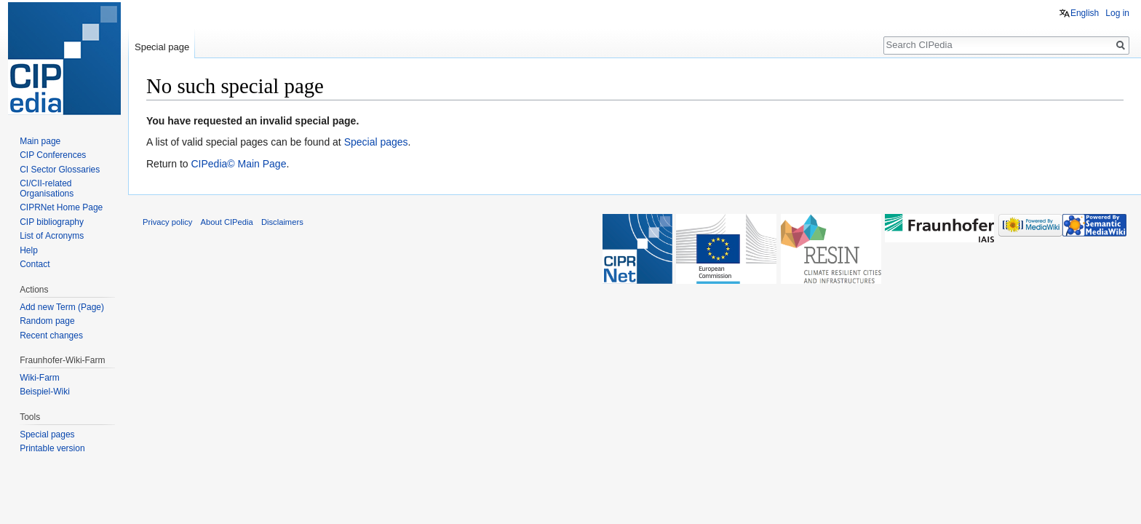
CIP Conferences (53, 155)
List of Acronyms (52, 236)
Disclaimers (282, 222)
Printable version (52, 448)
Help (29, 250)
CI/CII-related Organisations (46, 188)
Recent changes (51, 335)
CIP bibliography (52, 222)
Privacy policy (167, 222)
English (1084, 13)
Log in (1117, 13)
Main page (40, 141)
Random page (47, 321)
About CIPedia (227, 222)
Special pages (376, 142)
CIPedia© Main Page (238, 164)
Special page (162, 46)
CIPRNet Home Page (61, 207)
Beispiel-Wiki (45, 391)
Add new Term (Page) (62, 307)
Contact (34, 264)
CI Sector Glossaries (60, 169)
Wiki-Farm (40, 378)
